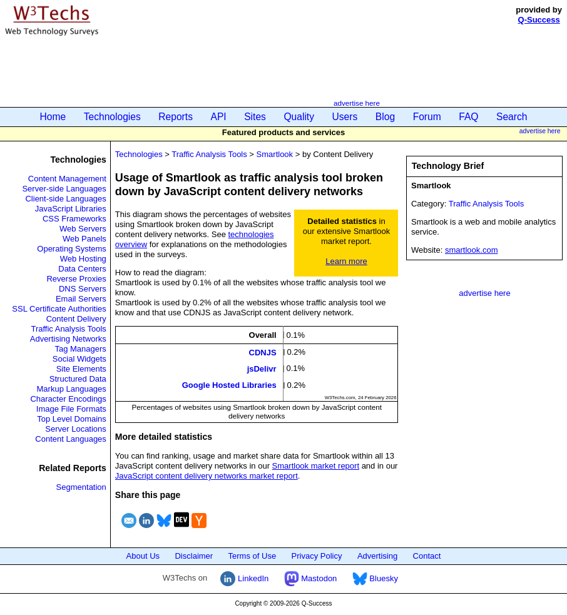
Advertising (377, 556)
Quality (299, 116)
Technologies (112, 116)
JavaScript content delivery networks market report (206, 475)
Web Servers (82, 228)
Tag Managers (80, 348)
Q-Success (539, 19)
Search (511, 116)
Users (345, 116)
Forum (427, 116)
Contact (427, 556)
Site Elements (81, 369)
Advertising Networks (68, 338)
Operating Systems (71, 248)
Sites (255, 116)
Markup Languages (71, 389)
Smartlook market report (315, 465)
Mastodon (310, 578)
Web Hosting (83, 258)
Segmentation (81, 487)
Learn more (346, 261)
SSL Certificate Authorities (59, 308)
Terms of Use (252, 556)
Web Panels (84, 238)
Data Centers (82, 268)
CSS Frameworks (74, 218)
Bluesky (375, 578)
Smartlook (275, 154)
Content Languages (70, 439)
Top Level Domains (71, 419)
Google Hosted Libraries (229, 385)
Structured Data (77, 379)
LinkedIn (244, 578)
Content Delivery (76, 318)
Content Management (67, 178)
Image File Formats (71, 409)
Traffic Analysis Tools (68, 328)
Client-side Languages (65, 198)
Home (53, 116)
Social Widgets (79, 358)
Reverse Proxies (76, 278)
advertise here (357, 103)
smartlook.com (471, 250)
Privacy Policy (317, 556)
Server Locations (75, 429)
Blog (385, 116)
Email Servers (81, 298)
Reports (175, 116)
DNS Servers (82, 288)
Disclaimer (194, 556)
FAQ (468, 116)
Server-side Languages (64, 188)
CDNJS (263, 352)
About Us (143, 556)
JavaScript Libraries (70, 208)
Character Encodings (68, 399)
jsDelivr (262, 369)
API (219, 116)
